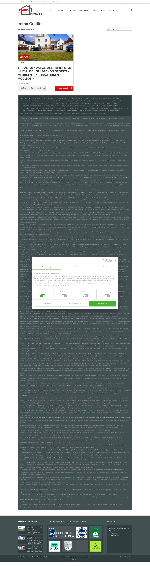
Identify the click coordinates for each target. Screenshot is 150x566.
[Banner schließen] (115, 260)
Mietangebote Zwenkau (35, 504)
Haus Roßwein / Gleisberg (63, 452)
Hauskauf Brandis (79, 130)
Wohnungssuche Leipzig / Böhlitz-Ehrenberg (78, 239)
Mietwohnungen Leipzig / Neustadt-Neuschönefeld (81, 388)
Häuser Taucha (88, 479)
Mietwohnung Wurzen (60, 497)
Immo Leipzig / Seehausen (48, 425)
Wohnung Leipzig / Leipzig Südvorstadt (87, 323)
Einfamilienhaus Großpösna (120, 165)
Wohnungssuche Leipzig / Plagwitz (38, 408)
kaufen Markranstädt (46, 447)
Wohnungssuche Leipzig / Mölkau (115, 383)
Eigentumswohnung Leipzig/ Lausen (50, 427)
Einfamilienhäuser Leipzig (52, 205)
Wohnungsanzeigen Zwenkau (27, 507)
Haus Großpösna (34, 165)
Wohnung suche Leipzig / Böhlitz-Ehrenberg (54, 239)
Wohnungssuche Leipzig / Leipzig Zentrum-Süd (89, 356)
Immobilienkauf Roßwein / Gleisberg (51, 455)
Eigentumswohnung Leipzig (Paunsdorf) (53, 207)
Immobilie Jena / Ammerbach (85, 192)
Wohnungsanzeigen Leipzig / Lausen (52, 316)
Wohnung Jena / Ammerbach (55, 192)
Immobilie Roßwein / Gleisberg (109, 452)
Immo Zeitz (23, 502)
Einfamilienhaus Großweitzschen (37, 172)
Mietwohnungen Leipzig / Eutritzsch (61, 252)
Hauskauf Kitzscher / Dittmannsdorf (29, 197)
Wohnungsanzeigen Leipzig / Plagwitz (57, 408)
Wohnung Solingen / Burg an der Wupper (100, 465)
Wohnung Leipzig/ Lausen (46, 430)
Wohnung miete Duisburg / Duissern (119, 140)
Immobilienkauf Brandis (91, 130)
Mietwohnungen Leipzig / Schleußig (61, 418)
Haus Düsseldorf (47, 148)
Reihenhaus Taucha (114, 477)
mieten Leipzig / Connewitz (104, 247)
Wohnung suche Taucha (30, 479)
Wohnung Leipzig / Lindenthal (88, 378)
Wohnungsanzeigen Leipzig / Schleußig (63, 420)
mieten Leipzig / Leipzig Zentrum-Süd (51, 358)
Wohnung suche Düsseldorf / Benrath (108, 153)
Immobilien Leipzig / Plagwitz (119, 408)
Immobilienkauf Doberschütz (104, 138)
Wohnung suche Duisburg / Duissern (29, 143)
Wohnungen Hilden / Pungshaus (86, 182)
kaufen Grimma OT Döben (75, 160)
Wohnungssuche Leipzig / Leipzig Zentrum (70, 331)
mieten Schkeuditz (60, 460)
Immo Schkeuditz (24, 457)
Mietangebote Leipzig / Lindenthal (43, 375)
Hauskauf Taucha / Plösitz (105, 484)
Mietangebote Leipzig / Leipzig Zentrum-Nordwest (55, 343)
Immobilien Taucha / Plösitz (91, 484)
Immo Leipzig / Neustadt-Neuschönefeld (30, 388)
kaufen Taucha (96, 479)
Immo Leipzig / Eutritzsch (26, 252)
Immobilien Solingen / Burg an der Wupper (58, 467)
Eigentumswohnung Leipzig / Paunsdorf (53, 398)
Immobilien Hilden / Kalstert (112, 180)
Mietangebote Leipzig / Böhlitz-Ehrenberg (48, 237)
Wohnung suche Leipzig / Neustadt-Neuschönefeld (78, 390)
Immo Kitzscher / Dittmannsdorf (28, 195)
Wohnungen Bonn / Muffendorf (97, 123)
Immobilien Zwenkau (72, 507)
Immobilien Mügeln (68, 450)
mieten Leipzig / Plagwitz (89, 408)
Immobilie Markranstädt (59, 447)
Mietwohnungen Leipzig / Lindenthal (62, 375)
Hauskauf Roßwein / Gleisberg (33, 455)
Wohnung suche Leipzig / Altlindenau (29, 219)
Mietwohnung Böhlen (58, 133)
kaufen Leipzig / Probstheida (78, 413)
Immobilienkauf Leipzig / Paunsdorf (102, 403)
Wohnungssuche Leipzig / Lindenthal (49, 378)
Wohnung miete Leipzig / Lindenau (114, 368)
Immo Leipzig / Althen (65, 212)
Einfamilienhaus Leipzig (39, 205)
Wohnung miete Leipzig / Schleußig (115, 418)
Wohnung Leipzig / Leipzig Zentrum (115, 331)
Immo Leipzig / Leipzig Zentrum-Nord (29, 336)
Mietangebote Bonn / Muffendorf (42, 123)
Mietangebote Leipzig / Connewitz (42, 244)
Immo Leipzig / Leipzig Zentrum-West (29, 361)
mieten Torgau (38, 492)
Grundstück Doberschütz (41, 138)
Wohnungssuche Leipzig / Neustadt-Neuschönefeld (105, 390)
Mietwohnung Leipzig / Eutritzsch (79, 252)
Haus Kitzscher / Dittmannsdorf (45, 195)
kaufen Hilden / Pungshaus (71, 185)
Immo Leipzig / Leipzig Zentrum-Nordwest (31, 343)
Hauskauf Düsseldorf (103, 148)
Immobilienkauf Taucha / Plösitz (122, 484)
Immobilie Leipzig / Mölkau (74, 385)
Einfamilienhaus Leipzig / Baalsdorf (29, 234)
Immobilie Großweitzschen (78, 170)
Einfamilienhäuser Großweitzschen (55, 172)
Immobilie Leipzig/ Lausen (73, 430)
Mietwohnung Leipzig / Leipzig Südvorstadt (55, 321)
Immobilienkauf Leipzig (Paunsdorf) (120, 210)
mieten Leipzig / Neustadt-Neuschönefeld (72, 393)
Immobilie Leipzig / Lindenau (110, 370)
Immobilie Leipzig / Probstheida (94, 413)
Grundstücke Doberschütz (27, 138)
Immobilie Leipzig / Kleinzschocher (37, 311)
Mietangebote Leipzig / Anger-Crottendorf (49, 224)
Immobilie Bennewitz (64, 118)
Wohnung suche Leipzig (30, 202)
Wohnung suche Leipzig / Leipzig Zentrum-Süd (64, 356)
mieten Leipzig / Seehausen (82, 425)
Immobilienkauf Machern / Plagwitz (29, 435)
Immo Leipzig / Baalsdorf (26, 232)
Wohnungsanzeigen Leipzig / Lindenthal (70, 378)
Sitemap (74, 559)
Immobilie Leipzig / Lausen (97, 316)
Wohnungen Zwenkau (75, 504)
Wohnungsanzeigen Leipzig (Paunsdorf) (37, 210)
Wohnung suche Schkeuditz (108, 457)
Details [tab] (75, 267)
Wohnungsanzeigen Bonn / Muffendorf (63, 125)
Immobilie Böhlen (47, 135)
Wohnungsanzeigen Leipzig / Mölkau (29, 385)
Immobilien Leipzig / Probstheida (111, 413)
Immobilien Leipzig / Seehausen (115, 425)
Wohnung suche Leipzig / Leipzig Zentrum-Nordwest (80, 346)
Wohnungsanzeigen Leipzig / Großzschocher (31, 271)
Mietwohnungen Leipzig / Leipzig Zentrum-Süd (75, 353)
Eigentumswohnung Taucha (44, 477)
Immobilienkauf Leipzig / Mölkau (105, 385)
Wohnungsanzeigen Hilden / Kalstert (52, 180)
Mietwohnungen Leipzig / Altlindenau (62, 217)
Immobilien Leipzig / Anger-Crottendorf (76, 229)
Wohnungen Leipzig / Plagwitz (93, 405)
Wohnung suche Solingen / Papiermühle (114, 469)
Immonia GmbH (45, 557)
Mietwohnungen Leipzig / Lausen (57, 314)
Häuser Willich (38, 494)
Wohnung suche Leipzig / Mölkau (97, 383)
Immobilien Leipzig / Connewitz (28, 249)
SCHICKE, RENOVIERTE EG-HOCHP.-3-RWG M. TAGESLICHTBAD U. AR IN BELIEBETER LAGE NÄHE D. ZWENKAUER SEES (34, 540)
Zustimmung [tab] (46, 267)
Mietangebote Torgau (33, 489)
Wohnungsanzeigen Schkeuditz (34, 460)
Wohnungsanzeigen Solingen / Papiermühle (53, 472)
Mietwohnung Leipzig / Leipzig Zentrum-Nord (101, 336)
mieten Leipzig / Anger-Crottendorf (36, 229)
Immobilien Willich (65, 494)
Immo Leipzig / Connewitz (26, 244)
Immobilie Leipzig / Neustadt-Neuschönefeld (95, 393)
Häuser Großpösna (45, 165)
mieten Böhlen (38, 135)
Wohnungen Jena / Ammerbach (85, 190)
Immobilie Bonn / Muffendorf (111, 125)
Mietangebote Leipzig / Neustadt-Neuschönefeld (54, 388)
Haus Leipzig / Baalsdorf (57, 232)
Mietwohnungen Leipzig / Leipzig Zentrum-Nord (76, 336)
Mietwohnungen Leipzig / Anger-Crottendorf (72, 224)
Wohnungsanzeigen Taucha (58, 479)
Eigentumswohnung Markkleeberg (48, 437)
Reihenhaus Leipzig (112, 200)
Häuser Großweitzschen (51, 170)
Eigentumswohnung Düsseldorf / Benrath (54, 153)
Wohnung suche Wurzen (98, 497)
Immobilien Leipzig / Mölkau (89, 385)
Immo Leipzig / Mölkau (66, 383)
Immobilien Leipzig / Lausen (111, 316)
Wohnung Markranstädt (34, 447)
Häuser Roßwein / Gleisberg (78, 452)
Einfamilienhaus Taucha (49, 482)
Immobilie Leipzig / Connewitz (119, 247)
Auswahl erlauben (75, 304)
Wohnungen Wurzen (72, 497)
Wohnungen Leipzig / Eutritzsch (97, 252)
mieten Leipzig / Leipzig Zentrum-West (55, 366)
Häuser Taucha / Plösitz (50, 484)
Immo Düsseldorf (24, 148)
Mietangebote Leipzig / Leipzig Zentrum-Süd (51, 353)
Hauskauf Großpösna (91, 165)
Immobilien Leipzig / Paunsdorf (84, 403)
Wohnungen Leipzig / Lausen (91, 314)
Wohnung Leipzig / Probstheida (62, 413)
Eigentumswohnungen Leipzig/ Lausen (30, 427)
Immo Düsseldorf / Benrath (73, 153)
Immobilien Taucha (125, 479)
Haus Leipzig (79, 202)
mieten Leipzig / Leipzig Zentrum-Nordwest (85, 348)
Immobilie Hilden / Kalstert (97, 180)
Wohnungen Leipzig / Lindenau (96, 368)
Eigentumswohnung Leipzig (43, 200)
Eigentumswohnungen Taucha (28, 477)
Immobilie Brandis (58, 130)
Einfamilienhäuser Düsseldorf (42, 150)
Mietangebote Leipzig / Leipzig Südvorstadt (116, 318)
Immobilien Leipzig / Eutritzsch (28, 257)
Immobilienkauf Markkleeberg (63, 442)
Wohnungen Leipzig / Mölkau (80, 383)
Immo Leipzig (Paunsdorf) (70, 207)
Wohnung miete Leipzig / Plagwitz (110, 405)
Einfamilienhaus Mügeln (103, 450)
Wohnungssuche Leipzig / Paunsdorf (91, 400)
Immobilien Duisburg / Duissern (28, 145)
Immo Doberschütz (53, 138)
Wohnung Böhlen (28, 135)
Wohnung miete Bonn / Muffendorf (115, 123)
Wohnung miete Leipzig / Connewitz (117, 244)
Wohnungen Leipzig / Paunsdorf (34, 400)
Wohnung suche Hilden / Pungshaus (105, 182)
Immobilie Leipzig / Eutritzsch (117, 254)
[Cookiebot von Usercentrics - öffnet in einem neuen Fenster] (104, 260)
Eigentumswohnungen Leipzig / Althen (30, 212)
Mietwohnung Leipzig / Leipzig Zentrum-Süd (99, 353)
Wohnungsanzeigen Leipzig (58, 202)
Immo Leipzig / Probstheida (73, 410)
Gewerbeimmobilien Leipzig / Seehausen (30, 425)
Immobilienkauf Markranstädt (87, 447)
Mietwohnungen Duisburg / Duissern (62, 140)
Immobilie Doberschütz (77, 138)
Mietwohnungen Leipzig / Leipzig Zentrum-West (76, 361)
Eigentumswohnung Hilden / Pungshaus (53, 182)
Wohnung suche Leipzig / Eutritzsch (29, 254)
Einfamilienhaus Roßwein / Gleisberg (70, 455)
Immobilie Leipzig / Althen (72, 214)
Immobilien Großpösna (79, 165)
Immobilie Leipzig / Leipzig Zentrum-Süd (72, 358)
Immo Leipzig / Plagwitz (26, 405)
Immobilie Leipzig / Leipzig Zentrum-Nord (76, 341)
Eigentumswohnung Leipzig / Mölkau (50, 383)
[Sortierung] (119, 29)
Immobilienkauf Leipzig (26, 205)
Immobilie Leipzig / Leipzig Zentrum (43, 333)
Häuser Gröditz (40, 175)
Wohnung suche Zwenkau (102, 504)
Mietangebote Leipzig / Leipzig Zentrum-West (51, 361)
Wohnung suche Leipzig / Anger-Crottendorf (55, 227)
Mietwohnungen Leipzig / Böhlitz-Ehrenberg (71, 237)
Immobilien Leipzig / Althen (87, 214)
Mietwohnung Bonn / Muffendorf (79, 123)
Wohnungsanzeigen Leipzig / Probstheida (42, 413)
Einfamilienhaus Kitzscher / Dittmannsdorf (72, 197)
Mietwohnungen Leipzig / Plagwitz (58, 405)
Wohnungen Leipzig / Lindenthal (99, 375)
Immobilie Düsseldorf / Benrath (94, 155)
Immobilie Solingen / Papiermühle (108, 472)
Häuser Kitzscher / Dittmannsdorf (63, 195)
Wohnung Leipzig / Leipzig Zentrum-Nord (33, 341)
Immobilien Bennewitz (76, 118)
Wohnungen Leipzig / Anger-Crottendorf (117, 224)
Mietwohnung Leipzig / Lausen (75, 314)
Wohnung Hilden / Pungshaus (55, 185)
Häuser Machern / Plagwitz (54, 432)
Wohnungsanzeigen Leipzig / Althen (29, 214)
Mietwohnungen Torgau (46, 489)
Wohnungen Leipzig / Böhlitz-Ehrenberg (116, 237)
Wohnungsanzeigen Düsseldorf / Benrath (42, 155)
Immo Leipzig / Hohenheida (27, 291)
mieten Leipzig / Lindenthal (104, 378)
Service (102, 10)
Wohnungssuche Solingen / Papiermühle (30, 472)
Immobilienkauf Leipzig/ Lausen (104, 430)
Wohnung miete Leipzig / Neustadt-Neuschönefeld (51, 390)
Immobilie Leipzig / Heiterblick (120, 286)
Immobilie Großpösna (66, 165)
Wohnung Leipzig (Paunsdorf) (55, 210)
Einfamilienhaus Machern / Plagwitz (48, 435)
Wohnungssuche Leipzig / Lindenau (42, 370)
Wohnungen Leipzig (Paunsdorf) (86, 207)
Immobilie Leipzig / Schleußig (111, 420)
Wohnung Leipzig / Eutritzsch (87, 254)
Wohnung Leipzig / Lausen (69, 316)
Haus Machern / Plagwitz (40, 432)
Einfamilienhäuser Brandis (118, 130)
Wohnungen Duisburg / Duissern (100, 140)
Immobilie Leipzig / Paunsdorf (67, 403)
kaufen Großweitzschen (64, 170)
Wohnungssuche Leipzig (43, 202)
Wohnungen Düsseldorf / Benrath (89, 153)
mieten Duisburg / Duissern (105, 143)
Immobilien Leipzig (123, 202)
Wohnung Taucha (70, 479)
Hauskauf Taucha (24, 482)
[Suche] (133, 12)
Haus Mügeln (31, 450)
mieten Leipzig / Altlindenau (106, 219)
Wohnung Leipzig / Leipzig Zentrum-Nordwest (61, 348)
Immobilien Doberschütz (90, 138)
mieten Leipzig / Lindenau (95, 370)
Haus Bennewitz (34, 118)
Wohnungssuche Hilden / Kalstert (33, 180)
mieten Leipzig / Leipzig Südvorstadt (107, 323)
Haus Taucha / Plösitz (37, 484)
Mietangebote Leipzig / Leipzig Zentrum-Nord (51, 336)
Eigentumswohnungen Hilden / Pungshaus (31, 182)
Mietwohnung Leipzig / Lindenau (78, 368)
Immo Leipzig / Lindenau (26, 368)
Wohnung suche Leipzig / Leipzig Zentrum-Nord (66, 338)
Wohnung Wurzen (29, 499)
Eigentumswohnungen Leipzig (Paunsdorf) (31, 207)
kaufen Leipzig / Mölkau (60, 385)
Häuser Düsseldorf (57, 148)
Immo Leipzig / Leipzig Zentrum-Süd (29, 353)
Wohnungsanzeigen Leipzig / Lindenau (62, 370)
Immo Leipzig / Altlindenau (27, 217)
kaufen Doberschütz (64, 138)
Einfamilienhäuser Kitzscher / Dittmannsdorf (95, 197)
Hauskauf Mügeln (78, 450)
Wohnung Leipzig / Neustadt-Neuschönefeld (49, 393)
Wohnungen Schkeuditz (79, 457)
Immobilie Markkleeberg (34, 442)
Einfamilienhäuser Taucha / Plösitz (46, 487)
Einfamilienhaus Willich (99, 494)
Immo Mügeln (23, 450)
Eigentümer (72, 10)
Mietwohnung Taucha (90, 477)
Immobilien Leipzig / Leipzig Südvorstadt (41, 326)
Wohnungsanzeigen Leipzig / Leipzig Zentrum (93, 331)
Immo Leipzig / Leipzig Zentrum (28, 328)
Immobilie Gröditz (57, 175)
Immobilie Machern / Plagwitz (84, 432)
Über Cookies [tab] (103, 267)
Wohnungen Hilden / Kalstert (91, 177)
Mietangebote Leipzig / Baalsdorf (42, 232)
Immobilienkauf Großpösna (105, 165)
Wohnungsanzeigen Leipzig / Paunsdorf (112, 400)
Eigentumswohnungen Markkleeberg (29, 437)
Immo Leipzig (54, 200)
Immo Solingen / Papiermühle (75, 469)
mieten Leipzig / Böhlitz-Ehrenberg (35, 242)
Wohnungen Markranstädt (76, 445)
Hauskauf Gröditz (78, 175)
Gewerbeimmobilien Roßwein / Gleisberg (30, 452)
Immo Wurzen (23, 497)
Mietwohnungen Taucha (78, 477)
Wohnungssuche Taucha (44, 479)
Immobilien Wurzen (59, 499)
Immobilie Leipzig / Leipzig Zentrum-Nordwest (109, 348)
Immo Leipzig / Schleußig (26, 418)
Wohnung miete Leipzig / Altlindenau (119, 217)
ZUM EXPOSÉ (63, 88)
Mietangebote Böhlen (33, 133)
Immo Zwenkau (24, 504)
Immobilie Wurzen (48, 499)
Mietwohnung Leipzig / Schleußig (79, 418)
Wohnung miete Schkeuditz (93, 457)
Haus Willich (31, 494)
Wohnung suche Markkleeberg (52, 440)
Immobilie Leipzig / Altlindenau (121, 219)
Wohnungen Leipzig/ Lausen (79, 427)
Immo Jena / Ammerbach (69, 190)
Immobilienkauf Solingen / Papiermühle (37, 474)
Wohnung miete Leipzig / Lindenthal (117, 375)
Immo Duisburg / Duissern (27, 140)
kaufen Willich (46, 494)
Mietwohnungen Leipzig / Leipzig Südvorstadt (31, 321)
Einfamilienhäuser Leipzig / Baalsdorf (48, 234)
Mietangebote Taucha (65, 477)
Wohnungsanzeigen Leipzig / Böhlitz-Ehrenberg (102, 239)
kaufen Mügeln (48, 450)
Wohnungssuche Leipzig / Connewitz (49, 247)
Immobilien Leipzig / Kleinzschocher (56, 311)
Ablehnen (47, 304)
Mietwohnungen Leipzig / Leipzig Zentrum (69, 328)
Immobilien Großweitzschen (93, 170)
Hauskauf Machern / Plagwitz (117, 432)
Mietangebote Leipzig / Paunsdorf (86, 398)
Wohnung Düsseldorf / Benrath (62, 155)
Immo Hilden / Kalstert (26, 177)
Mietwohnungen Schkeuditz (51, 457)
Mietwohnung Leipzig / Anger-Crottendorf (95, 224)
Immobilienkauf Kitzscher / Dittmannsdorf (50, 197)
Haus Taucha (80, 479)
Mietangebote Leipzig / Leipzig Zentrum (47, 328)
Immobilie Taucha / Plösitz (76, 484)
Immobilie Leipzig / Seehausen (98, 425)
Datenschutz (85, 557)
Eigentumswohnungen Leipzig (27, 200)
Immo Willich (23, 494)
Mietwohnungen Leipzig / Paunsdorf (105, 398)
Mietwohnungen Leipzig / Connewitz (62, 244)
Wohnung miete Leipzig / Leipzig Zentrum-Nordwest (52, 346)
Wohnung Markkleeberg (102, 440)
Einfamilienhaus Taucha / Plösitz (28, 487)
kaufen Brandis (49, 130)
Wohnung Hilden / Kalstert (69, 180)
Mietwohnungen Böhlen (46, 133)
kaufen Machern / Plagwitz (69, 432)
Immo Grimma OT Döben (61, 160)
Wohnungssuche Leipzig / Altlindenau (49, 219)
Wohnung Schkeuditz (48, 460)
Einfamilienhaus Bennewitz (116, 118)
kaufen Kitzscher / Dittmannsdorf (81, 195)
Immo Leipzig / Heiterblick (26, 284)
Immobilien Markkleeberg (47, 442)
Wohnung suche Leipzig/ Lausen (96, 427)
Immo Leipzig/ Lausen (65, 427)
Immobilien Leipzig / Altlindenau (28, 222)
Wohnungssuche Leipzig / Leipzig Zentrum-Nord (91, 338)
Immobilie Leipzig (112, 202)
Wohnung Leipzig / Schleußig (81, 420)
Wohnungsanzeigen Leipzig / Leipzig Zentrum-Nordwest (34, 348)
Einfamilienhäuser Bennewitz (27, 120)
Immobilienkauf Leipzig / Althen (103, 214)
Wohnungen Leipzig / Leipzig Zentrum (112, 328)
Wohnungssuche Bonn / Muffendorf (43, 125)
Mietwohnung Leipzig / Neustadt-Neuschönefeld (107, 388)
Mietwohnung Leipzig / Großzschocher (30, 269)
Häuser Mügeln (40, 450)
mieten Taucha (105, 479)
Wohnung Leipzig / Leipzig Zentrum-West (33, 366)
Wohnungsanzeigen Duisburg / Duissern (70, 143)
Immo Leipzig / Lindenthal (26, 375)
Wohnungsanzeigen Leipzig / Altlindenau (70, 219)
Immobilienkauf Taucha (36, 482)
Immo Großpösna (24, 165)
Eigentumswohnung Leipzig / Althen (50, 212)
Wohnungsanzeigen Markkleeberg (86, 440)
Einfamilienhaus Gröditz (103, 175)
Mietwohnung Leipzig (89, 200)
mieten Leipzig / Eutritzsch (102, 254)
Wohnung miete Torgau (82, 489)
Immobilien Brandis (69, 130)
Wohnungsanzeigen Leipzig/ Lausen (29, 430)
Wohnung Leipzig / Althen (45, 214)
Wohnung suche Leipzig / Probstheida (109, 410)
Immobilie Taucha (114, 479)
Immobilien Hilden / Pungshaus (103, 185)
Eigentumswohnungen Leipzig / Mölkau (30, 383)
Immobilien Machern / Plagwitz (101, 432)
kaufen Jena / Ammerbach (70, 192)
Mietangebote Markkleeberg (77, 437)
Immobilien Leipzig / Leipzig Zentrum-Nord (99, 341)
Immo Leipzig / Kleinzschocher (28, 306)
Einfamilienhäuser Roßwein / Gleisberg (91, 455)
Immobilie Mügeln (57, 450)
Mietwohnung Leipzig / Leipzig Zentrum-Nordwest (110, 343)
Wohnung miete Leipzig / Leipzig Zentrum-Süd (39, 356)
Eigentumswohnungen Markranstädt (29, 445)
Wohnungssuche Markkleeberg (69, 440)
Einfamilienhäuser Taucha (62, 482)
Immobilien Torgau (57, 492)
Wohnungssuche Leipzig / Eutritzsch (48, 254)
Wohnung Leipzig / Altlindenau (90, 219)
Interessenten (84, 10)
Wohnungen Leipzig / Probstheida (89, 410)
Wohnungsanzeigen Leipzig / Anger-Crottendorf (103, 227)
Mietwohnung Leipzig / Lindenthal (81, 375)
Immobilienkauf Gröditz (90, 175)
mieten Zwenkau (51, 507)
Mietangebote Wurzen (34, 497)
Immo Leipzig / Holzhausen (27, 301)
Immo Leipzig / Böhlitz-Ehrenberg (28, 237)
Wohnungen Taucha (102, 477)
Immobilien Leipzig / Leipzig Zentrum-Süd (93, 358)
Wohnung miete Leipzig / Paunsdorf (52, 400)
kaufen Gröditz (48, 175)
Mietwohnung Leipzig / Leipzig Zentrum (91, 328)
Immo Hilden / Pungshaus (71, 182)
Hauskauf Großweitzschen (108, 170)
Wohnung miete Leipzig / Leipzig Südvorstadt (101, 321)
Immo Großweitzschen (26, 170)
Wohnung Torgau (28, 492)
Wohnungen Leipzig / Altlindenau (100, 217)
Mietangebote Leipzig (64, 200)
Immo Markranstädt (63, 445)
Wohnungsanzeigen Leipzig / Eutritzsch (69, 254)
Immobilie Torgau (47, 492)
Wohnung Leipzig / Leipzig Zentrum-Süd (30, 358)
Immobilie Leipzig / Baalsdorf (101, 232)
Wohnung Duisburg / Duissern (89, 143)
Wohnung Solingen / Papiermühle (73, 472)
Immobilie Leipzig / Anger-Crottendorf (55, 229)
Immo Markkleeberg (63, 437)
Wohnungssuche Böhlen (109, 133)
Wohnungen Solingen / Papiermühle (93, 469)
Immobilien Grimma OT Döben (107, 160)
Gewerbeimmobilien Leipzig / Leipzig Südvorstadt (72, 318)
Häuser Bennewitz (43, 118)
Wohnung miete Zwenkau (88, 504)
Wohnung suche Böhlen (96, 133)
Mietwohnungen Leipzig (77, 200)
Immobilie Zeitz (38, 502)
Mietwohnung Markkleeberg (109, 437)
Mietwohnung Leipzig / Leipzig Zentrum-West (101, 361)
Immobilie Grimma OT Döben (90, 160)
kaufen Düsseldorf (67, 148)
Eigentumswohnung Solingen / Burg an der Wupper (62, 462)
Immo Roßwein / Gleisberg (49, 452)
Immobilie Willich (55, 494)
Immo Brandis (23, 130)
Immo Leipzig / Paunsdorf (70, 398)
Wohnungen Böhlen (70, 133)
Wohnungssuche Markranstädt (108, 445)
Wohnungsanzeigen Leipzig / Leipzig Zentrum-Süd (115, 356)
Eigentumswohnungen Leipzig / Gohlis (30, 259)
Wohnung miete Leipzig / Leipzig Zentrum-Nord (40, 338)
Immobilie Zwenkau (61, 507)
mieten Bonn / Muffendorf (96, 125)
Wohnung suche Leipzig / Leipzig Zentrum (47, 331)
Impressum (63, 557)
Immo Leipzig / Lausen (26, 314)
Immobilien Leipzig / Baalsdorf (117, 232)
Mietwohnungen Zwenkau (48, 504)
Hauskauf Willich (75, 494)
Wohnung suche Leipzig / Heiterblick (29, 286)
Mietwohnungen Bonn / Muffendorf (61, 123)
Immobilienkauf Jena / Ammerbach (119, 192)
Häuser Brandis (40, 130)
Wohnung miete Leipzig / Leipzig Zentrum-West (40, 363)
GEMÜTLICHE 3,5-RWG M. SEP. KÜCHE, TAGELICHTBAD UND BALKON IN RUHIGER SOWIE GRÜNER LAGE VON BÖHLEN (34, 531)
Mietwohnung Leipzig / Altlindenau (82, 217)
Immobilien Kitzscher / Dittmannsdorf (119, 195)
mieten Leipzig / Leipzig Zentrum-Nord (55, 341)
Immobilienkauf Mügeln (90, 450)
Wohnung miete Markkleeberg (35, 440)
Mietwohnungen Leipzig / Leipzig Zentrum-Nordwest (82, 343)
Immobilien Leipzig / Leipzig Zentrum (62, 333)
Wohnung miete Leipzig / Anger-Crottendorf (31, 227)
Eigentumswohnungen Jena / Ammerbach (30, 190)
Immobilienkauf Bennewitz (101, 118)
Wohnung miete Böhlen (82, 133)
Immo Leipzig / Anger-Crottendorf (28, 224)
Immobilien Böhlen (57, 135)
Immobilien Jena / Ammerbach (101, 192)
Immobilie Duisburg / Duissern (121, 143)
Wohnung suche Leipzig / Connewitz (29, 247)
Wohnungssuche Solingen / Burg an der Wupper (49, 465)
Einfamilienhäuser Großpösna (27, 167)
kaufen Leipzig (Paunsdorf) (70, 210)
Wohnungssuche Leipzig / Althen (113, 212)
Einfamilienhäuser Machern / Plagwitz (67, 435)
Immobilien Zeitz (47, 502)
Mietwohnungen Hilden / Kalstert (57, 177)
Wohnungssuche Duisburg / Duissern (49, 143)
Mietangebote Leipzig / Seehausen (65, 425)
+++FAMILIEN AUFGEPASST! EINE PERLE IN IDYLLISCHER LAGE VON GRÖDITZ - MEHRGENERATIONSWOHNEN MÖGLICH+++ (44, 73)
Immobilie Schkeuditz (71, 460)
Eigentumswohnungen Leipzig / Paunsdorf (31, 398)
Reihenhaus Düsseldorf (36, 148)
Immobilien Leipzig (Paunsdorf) (102, 210)
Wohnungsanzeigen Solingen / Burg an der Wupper (75, 465)
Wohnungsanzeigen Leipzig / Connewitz (69, 247)
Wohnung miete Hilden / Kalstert (107, 177)
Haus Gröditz (31, 175)
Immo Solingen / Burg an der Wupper (85, 462)
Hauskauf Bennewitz (88, 118)
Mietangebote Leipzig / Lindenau (42, 368)
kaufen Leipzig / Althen (59, 214)
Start (50, 10)
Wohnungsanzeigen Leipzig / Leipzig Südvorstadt (63, 323)
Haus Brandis (31, 130)
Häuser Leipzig (87, 202)
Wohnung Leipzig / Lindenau (80, 370)
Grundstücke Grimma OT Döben (28, 160)
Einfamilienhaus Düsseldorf (27, 150)
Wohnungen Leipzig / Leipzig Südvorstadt (77, 321)
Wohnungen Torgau (70, 489)
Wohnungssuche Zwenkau (116, 504)
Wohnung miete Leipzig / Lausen (107, 314)
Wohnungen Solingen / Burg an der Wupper (107, 462)
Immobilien (60, 10)
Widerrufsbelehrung (74, 557)
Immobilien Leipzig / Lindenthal (28, 380)
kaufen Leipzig (95, 202)
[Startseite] (31, 10)
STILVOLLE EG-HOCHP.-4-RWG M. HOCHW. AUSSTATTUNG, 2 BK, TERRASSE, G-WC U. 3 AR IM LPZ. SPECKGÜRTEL (34, 550)
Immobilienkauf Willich (86, 494)
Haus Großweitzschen (38, 170)
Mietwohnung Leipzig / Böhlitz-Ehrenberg (94, 237)
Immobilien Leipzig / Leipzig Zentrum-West (99, 366)
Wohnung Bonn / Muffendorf (81, 125)
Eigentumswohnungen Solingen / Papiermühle (32, 469)
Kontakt (112, 10)
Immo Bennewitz (24, 118)
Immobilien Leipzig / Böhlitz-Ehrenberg (75, 242)
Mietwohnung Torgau (58, 489)
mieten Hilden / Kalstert (83, 180)
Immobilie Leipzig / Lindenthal (119, 378)
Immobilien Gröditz (68, 175)
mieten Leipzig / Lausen (83, 316)
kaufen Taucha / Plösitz (63, 484)
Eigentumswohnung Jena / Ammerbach (52, 190)
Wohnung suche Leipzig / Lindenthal (29, 378)
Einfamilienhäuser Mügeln (117, 450)
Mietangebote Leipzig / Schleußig (42, 418)
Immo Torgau (23, 489)
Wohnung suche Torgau (95, 489)
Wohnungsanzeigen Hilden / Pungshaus (36, 185)
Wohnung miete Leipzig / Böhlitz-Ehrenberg (31, 239)
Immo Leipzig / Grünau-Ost (27, 276)
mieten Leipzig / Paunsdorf (52, 403)
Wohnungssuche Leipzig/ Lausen (114, 427)
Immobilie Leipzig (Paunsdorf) (86, 210)
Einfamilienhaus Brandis (104, 130)
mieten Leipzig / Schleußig (96, 420)
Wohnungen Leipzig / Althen (79, 212)
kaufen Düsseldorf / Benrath (78, 155)
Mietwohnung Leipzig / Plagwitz (76, 405)
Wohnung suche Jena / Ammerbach (103, 190)
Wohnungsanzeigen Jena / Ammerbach (37, 192)
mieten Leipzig (103, 202)
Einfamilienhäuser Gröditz (117, 175)
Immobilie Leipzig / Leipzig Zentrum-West (76, 366)
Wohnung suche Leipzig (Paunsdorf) (104, 207)
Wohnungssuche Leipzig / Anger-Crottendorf (78, 227)
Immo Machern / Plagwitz (26, 432)
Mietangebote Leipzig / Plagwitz (41, 405)
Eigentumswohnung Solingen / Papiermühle (56, 469)
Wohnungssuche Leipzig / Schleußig (42, 420)
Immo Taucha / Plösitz (25, 484)
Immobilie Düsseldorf (78, 148)
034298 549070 (24, 1)
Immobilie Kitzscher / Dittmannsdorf (100, 195)
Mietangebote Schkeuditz (36, 457)
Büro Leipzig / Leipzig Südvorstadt (28, 318)
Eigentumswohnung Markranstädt (48, 445)
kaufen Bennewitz (53, 118)
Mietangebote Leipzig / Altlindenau (43, 217)
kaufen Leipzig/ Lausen (59, 430)
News (95, 10)
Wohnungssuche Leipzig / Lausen (33, 316)
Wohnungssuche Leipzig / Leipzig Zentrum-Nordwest (108, 346)
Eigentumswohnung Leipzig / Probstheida (54, 410)
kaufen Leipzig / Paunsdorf (37, 403)
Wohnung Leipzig (70, 202)
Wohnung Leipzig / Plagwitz (75, 408)
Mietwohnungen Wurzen (47, 497)
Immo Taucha (55, 477)
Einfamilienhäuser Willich (112, 494)
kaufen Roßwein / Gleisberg (93, 452)
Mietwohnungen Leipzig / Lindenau (60, 368)
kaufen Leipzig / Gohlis (120, 262)
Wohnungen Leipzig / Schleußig (97, 418)
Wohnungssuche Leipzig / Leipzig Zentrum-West (91, 363)
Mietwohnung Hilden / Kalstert (75, 177)
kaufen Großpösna (55, 165)
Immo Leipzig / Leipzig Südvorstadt (95, 318)
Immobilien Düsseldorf (91, 148)
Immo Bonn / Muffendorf (26, 123)
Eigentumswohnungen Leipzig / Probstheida (31, 410)
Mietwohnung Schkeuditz (65, 457)
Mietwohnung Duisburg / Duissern (82, 140)
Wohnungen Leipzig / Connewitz (98, 244)
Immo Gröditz (23, 175)
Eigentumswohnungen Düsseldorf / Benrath (31, 153)
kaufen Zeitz (30, 502)
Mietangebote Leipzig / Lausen (40, 314)
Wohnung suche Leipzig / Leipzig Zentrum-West (65, 363)
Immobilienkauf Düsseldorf (116, 148)
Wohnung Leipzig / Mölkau (46, 385)
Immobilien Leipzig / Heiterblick (28, 289)
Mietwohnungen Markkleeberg (93, 437)
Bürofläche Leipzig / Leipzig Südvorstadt (48, 318)
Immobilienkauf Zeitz (57, 502)
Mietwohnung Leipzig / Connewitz (80, 244)
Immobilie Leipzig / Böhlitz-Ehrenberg (54, 242)
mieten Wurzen (39, 499)
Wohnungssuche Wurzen (111, 497)
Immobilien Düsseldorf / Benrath (111, 155)
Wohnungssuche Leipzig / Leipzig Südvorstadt (38, 323)
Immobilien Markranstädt (72, 447)
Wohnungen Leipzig (101, 200)
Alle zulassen (102, 304)
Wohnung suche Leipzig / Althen (96, 212)
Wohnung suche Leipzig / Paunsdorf (72, 400)
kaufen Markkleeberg (115, 440)
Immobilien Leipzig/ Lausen (88, 430)
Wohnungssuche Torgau (109, 489)
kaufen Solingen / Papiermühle (91, 472)
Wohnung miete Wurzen (84, 497)
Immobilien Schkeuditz (83, 460)
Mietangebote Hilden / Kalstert (40, 177)
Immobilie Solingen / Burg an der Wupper (35, 467)
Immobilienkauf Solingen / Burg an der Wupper (82, 467)
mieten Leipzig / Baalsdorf (86, 232)
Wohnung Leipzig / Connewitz (88, 247)
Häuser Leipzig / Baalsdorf (71, 232)
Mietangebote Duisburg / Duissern (43, 140)
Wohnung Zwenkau (41, 507)
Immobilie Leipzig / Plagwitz (104, 408)
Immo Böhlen (23, 133)
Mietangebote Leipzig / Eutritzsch (42, 252)
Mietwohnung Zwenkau (62, 504)
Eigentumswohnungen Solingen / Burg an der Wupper (34, 462)
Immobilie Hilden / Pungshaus (86, 185)
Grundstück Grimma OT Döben (46, 160)
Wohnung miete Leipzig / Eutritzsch (115, 252)
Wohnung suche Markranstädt (91, 445)
